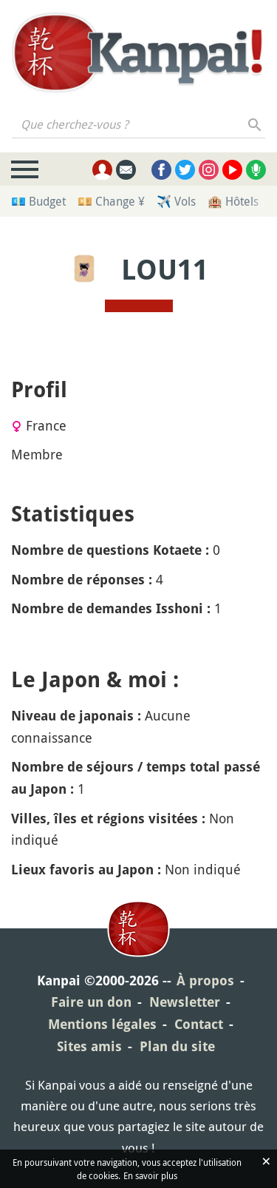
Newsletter (184, 1002)
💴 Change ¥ (111, 201)
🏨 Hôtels (233, 201)
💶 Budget (38, 201)
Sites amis (89, 1046)
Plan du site (177, 1046)
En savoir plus (150, 1175)
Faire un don (91, 1002)
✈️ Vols (176, 201)
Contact (198, 1024)
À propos (205, 980)
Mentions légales (102, 1024)
